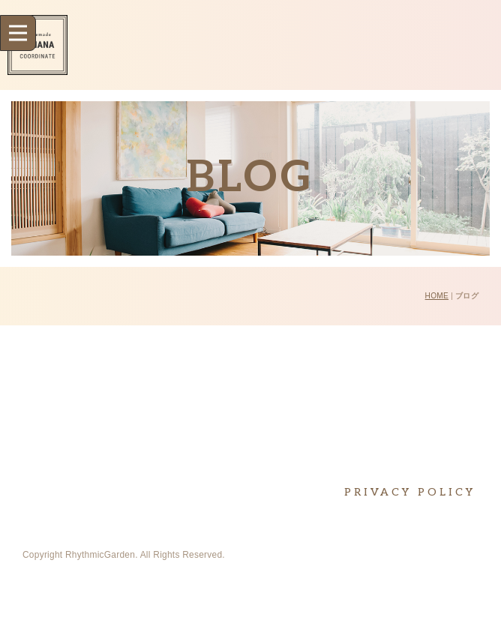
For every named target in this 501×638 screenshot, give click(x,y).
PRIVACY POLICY (410, 492)
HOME (436, 296)
